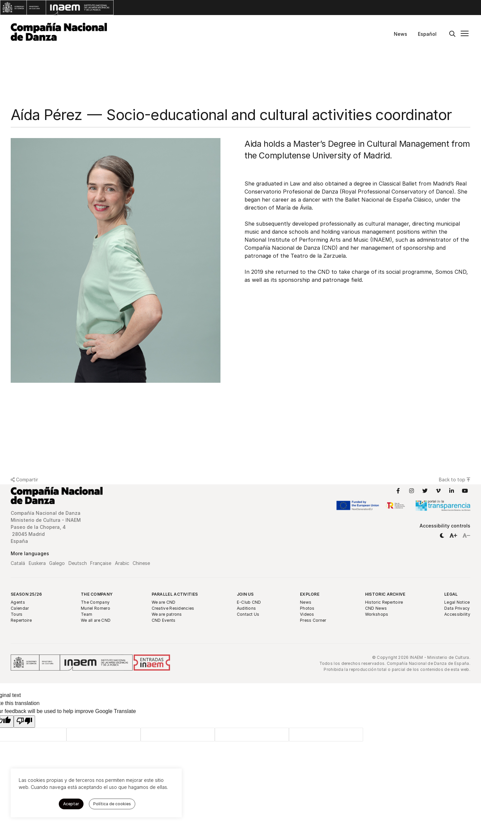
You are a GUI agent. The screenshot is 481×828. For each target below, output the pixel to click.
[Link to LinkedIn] (451, 490)
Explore (309, 594)
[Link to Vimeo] (438, 490)
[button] (442, 535)
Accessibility (457, 614)
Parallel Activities (175, 594)
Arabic (122, 563)
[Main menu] (464, 34)
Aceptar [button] (71, 803)
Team (86, 614)
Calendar (20, 608)
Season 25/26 (26, 594)
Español (427, 34)
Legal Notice (457, 602)
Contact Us (248, 614)
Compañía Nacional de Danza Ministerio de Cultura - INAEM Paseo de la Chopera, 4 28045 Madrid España (46, 527)
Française (100, 563)
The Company (97, 594)
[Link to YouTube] (465, 490)
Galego (57, 563)
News (400, 34)
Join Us (245, 594)
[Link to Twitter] (425, 490)
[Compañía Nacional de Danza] (59, 32)
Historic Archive (385, 594)
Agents (18, 602)
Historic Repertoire (384, 602)
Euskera (37, 563)
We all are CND (96, 620)
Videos (307, 614)
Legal (451, 594)
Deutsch (77, 563)
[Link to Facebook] (398, 490)
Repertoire (21, 620)
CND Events (164, 620)
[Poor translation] (24, 721)
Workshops (376, 614)
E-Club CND (249, 602)
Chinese (141, 563)
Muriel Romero (95, 608)
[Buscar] (452, 34)
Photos (307, 608)
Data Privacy (457, 608)
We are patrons (167, 614)
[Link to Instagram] (411, 490)
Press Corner (313, 620)
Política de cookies (112, 803)
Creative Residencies (173, 608)
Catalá (18, 563)
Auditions (246, 608)
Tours (17, 614)
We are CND (164, 602)
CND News (376, 608)
